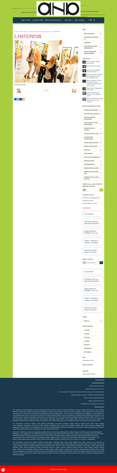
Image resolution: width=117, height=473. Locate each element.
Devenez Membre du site (89, 208)
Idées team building (92, 33)
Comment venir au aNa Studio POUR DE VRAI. (92, 227)
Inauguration (92, 43)
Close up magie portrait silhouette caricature (92, 52)
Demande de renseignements (91, 202)
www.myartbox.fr (99, 384)
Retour (46, 91)
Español (87, 342)
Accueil (16, 31)
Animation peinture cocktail (92, 145)
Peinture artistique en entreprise (92, 131)
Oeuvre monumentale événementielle (92, 120)
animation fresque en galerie (92, 172)
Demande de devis (87, 205)
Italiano (87, 346)
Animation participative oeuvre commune (93, 71)
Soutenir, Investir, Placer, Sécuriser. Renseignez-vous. (90, 256)
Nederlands (88, 353)
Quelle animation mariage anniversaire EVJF (92, 47)
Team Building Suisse (92, 169)
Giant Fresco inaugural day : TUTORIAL (95, 89)
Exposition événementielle (92, 110)
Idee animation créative (94, 66)
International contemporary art (92, 38)
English (86, 338)
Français (87, 335)
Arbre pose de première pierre (92, 160)
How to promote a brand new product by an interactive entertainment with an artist (94, 83)
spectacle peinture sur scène (92, 136)
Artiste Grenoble (92, 156)
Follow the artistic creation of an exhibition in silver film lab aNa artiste (95, 76)
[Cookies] (3, 470)
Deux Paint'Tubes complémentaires (92, 140)
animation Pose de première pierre (92, 177)
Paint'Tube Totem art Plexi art (92, 115)
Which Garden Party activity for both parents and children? (95, 100)
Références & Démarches (53, 20)
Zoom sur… (92, 325)
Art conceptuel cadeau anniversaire (93, 62)
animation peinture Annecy (92, 149)
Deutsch (87, 349)
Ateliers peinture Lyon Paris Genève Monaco (92, 125)
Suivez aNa (68, 20)
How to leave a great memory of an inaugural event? (94, 94)
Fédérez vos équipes (92, 165)
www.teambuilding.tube (97, 387)
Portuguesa (87, 356)
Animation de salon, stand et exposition (39, 31)
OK (101, 194)
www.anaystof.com (99, 411)
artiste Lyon (92, 152)
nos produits (89, 219)
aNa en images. (80, 20)
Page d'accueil (25, 20)
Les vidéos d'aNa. (37, 20)
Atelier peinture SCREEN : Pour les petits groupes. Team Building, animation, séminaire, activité (92, 237)
